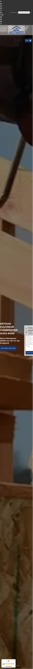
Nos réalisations (8, 348)
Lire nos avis (8, 666)
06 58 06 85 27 (1, 19)
